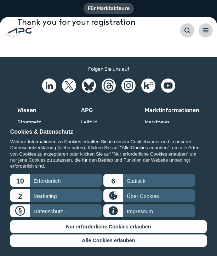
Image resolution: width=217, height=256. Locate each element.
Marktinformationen (172, 110)
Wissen (26, 110)
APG (87, 110)
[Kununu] (148, 85)
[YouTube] (168, 85)
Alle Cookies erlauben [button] (108, 240)
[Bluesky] (89, 85)
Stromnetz (29, 122)
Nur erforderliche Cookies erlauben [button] (108, 226)
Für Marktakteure (109, 8)
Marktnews (157, 122)
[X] (69, 85)
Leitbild (89, 122)
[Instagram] (128, 85)
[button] (56, 180)
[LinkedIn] (49, 85)
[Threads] (109, 85)
